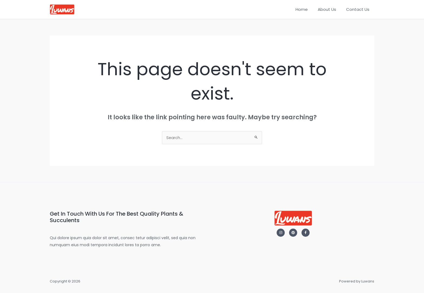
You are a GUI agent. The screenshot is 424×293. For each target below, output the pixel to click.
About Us (329, 9)
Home (306, 9)
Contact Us (358, 9)
